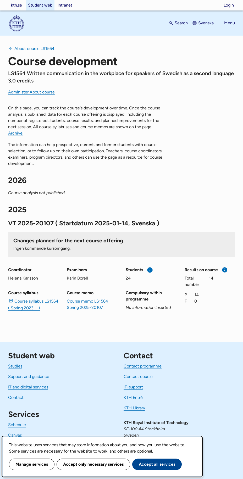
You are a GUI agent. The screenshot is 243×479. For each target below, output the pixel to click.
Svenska (206, 22)
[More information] (150, 270)
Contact (16, 397)
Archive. (15, 133)
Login (229, 5)
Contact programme (143, 366)
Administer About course (31, 92)
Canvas (15, 435)
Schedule (17, 424)
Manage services (31, 464)
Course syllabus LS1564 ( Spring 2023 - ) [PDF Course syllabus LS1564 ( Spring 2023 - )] (33, 304)
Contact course (138, 376)
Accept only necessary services (93, 464)
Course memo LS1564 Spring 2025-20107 (88, 304)
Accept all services (157, 464)
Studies (15, 366)
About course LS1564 (34, 48)
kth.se (16, 5)
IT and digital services (28, 387)
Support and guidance (28, 376)
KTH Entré (133, 397)
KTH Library (134, 407)
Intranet (65, 5)
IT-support (133, 387)
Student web (40, 5)
